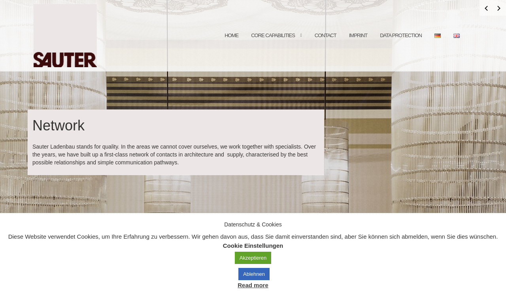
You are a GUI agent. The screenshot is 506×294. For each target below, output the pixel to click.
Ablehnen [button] (254, 274)
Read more (253, 285)
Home (231, 35)
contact (325, 35)
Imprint (358, 35)
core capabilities (273, 35)
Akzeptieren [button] (253, 258)
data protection (401, 35)
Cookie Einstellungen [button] (253, 245)
